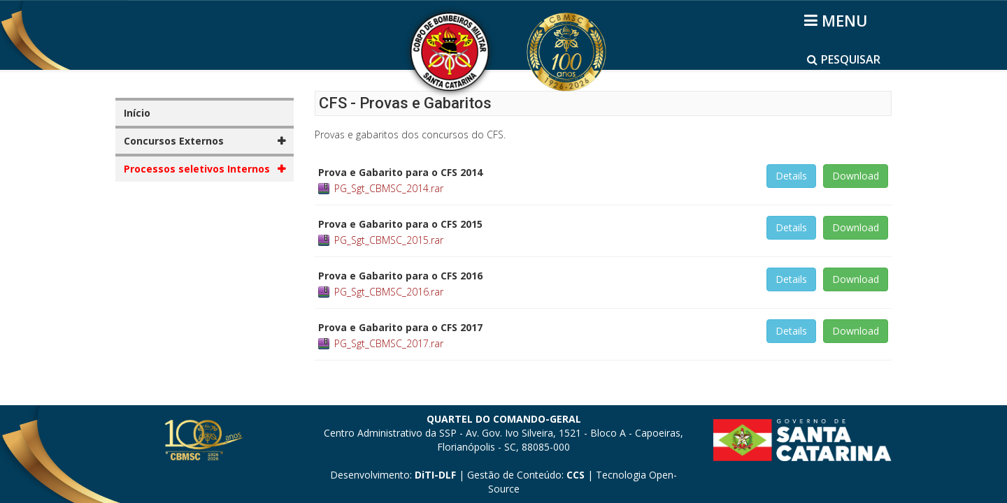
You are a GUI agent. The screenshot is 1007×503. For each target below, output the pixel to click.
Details (791, 175)
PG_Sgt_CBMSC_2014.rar (388, 188)
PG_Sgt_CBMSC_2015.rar (388, 240)
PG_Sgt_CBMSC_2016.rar (388, 291)
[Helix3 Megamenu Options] (838, 20)
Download (855, 175)
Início (137, 112)
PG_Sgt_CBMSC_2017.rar (388, 343)
